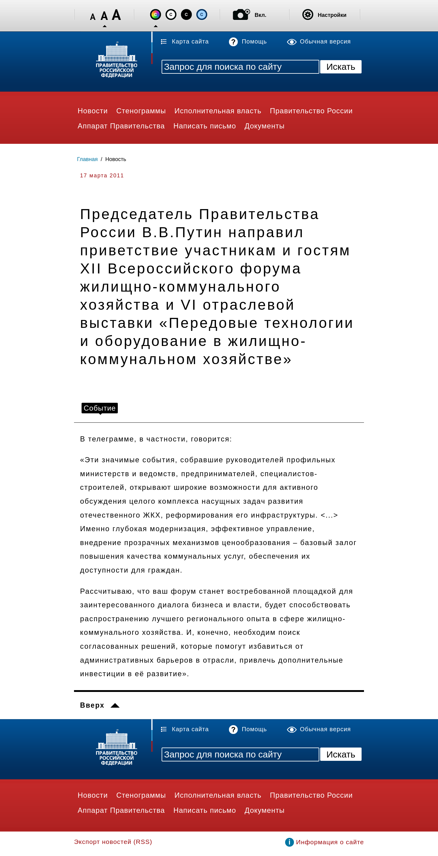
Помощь (254, 41)
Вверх (92, 705)
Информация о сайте (330, 841)
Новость (115, 159)
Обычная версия (325, 41)
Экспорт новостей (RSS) (113, 841)
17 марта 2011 (102, 176)
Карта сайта (190, 41)
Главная (87, 159)
